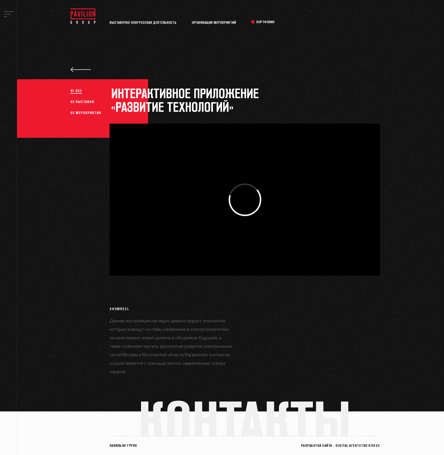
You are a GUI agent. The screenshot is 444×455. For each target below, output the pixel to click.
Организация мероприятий (214, 22)
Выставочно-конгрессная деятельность (143, 22)
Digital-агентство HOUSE (358, 445)
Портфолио (265, 22)
